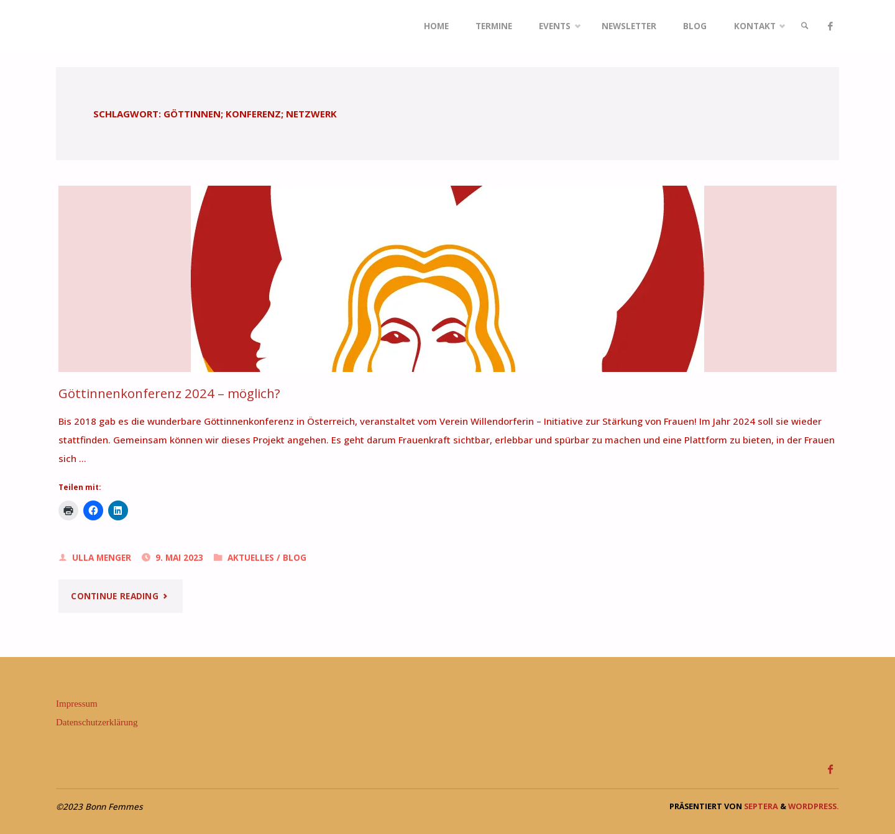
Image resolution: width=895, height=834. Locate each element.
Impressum (77, 704)
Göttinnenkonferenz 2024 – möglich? (169, 393)
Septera (760, 806)
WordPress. (813, 806)
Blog (294, 557)
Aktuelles (250, 557)
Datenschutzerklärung (97, 722)
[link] (805, 26)
